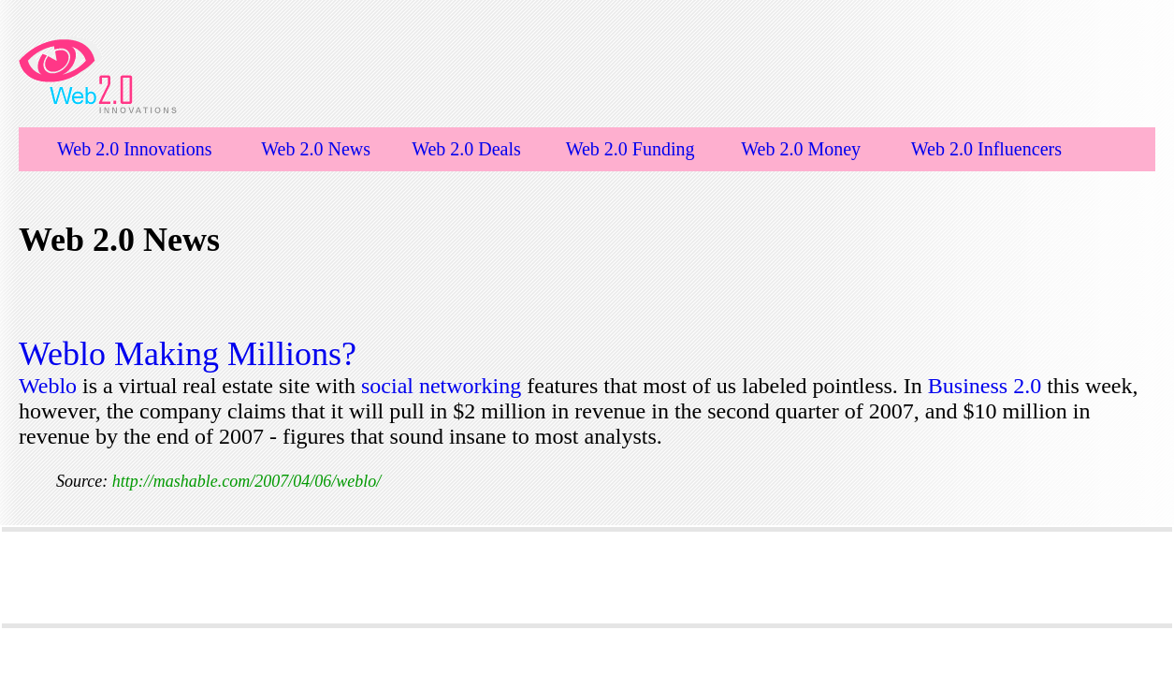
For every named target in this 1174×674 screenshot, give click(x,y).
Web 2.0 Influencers (986, 149)
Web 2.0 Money (801, 149)
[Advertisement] (587, 577)
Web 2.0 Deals (466, 149)
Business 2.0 (987, 386)
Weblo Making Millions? (187, 354)
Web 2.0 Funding (630, 149)
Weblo (50, 386)
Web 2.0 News (315, 149)
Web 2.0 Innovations (134, 149)
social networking (441, 386)
